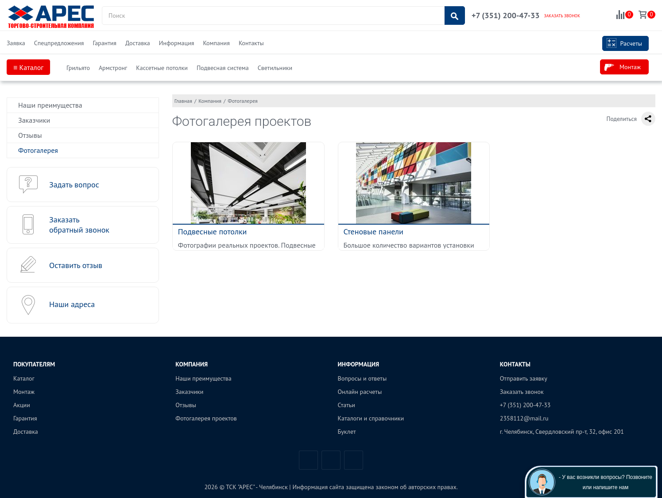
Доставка (137, 43)
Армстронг (113, 68)
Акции (21, 405)
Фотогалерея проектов (206, 418)
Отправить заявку (523, 378)
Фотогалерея (38, 150)
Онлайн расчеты (360, 392)
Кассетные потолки (162, 68)
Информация (176, 43)
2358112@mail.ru (524, 418)
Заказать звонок (522, 392)
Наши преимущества (50, 105)
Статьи (346, 405)
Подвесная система (223, 68)
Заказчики (34, 120)
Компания (216, 43)
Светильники (275, 68)
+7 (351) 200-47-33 (505, 15)
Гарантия (104, 43)
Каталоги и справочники (371, 418)
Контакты (251, 43)
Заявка (16, 43)
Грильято (78, 68)
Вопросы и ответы (362, 378)
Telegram (331, 460)
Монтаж (622, 67)
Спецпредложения (59, 43)
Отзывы (30, 135)
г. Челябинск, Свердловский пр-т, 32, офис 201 (562, 432)
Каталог (24, 378)
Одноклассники (353, 460)
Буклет (347, 432)
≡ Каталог (28, 67)
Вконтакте (308, 460)
